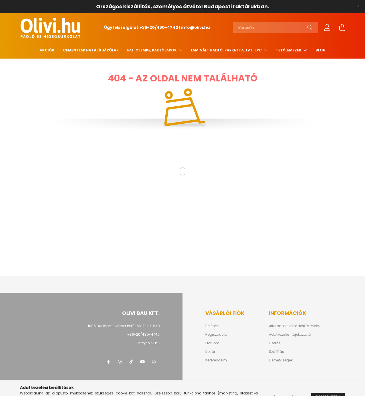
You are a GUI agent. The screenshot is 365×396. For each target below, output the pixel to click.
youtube (142, 361)
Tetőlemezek (289, 50)
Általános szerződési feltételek (295, 326)
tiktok (131, 361)
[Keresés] (275, 27)
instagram (119, 361)
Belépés (212, 326)
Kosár (210, 352)
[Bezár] (358, 6)
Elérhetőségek (281, 360)
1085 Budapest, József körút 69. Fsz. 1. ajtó (124, 325)
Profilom (212, 343)
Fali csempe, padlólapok (152, 50)
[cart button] (342, 27)
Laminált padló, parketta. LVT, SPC (227, 50)
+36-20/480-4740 (158, 27)
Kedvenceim (216, 360)
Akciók (47, 50)
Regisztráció (216, 335)
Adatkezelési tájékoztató (290, 335)
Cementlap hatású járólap (91, 50)
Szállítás (276, 352)
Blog (320, 50)
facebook (108, 361)
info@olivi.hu (195, 27)
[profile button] (327, 27)
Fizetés (274, 343)
